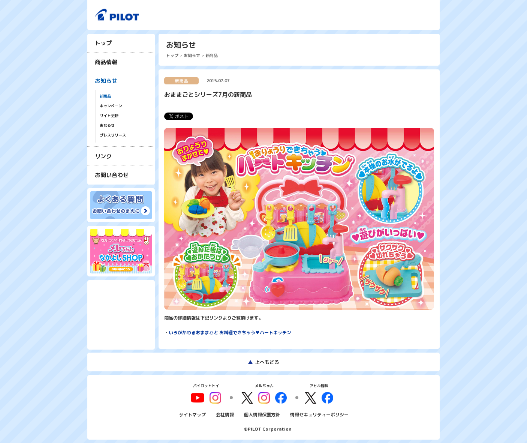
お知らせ (106, 81)
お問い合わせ (112, 175)
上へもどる (267, 362)
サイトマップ (192, 414)
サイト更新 (109, 115)
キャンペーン (111, 106)
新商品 (105, 96)
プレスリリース (113, 135)
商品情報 (106, 62)
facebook (280, 397)
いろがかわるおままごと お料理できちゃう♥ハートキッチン (230, 332)
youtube (198, 397)
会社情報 (225, 414)
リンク (103, 156)
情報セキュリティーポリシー (319, 414)
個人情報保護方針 (262, 414)
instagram (264, 397)
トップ (103, 43)
